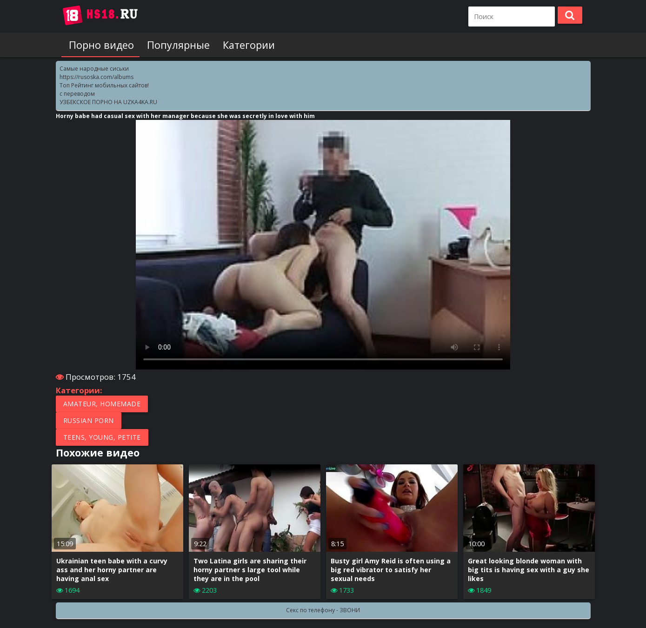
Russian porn (88, 420)
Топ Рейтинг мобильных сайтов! (104, 85)
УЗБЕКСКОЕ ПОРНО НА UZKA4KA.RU (108, 102)
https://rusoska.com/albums (96, 77)
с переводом (77, 94)
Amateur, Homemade (102, 403)
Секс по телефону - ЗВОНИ (323, 610)
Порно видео (99, 45)
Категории (243, 45)
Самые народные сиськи (94, 69)
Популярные (174, 45)
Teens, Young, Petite (102, 437)
